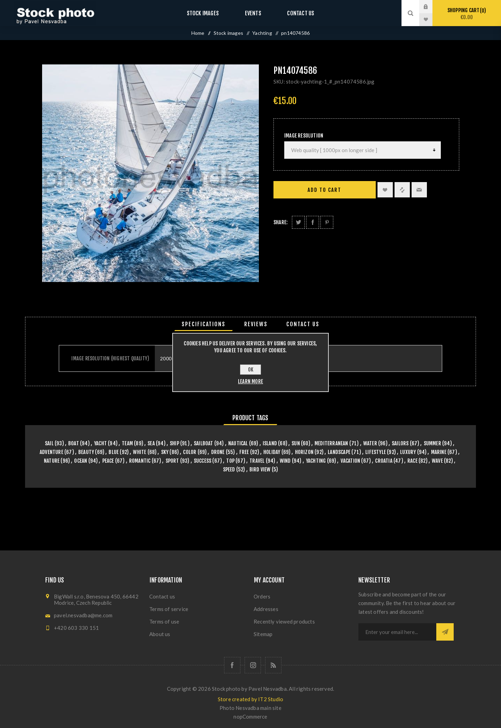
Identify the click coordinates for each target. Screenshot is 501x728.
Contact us (294, 13)
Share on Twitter (298, 222)
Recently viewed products (284, 621)
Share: (280, 222)
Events (253, 13)
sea (151, 443)
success (202, 460)
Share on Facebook (312, 222)
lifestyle (375, 452)
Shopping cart (466, 14)
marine (438, 452)
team (127, 443)
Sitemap (263, 634)
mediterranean (331, 443)
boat (73, 443)
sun (296, 443)
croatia (383, 460)
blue (114, 452)
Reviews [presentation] (256, 324)
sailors (400, 443)
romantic (140, 460)
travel (256, 460)
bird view (260, 469)
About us (159, 634)
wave (437, 460)
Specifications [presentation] (203, 324)
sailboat (203, 443)
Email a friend (419, 189)
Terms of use (164, 621)
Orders (262, 596)
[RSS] (273, 665)
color (189, 452)
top (230, 460)
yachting (316, 460)
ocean (80, 460)
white (139, 452)
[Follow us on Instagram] (253, 665)
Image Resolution (303, 135)
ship (174, 443)
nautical (238, 443)
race (412, 460)
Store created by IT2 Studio (250, 699)
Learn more (250, 381)
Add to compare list (402, 189)
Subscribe (445, 632)
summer (432, 443)
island (270, 443)
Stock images (209, 13)
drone (218, 452)
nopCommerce (250, 716)
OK (250, 370)
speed (229, 469)
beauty (86, 452)
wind (285, 460)
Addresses (266, 609)
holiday (271, 452)
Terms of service (168, 609)
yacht (100, 443)
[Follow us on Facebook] (232, 665)
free (244, 452)
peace (108, 460)
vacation (350, 460)
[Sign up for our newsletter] (397, 632)
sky (165, 452)
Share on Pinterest (326, 222)
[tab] (203, 324)
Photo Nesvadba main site (250, 708)
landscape (339, 452)
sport (172, 460)
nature (51, 460)
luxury (408, 452)
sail (49, 443)
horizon (304, 452)
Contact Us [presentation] (302, 324)
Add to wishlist (385, 189)
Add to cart (324, 190)
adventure (51, 452)
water (370, 443)
